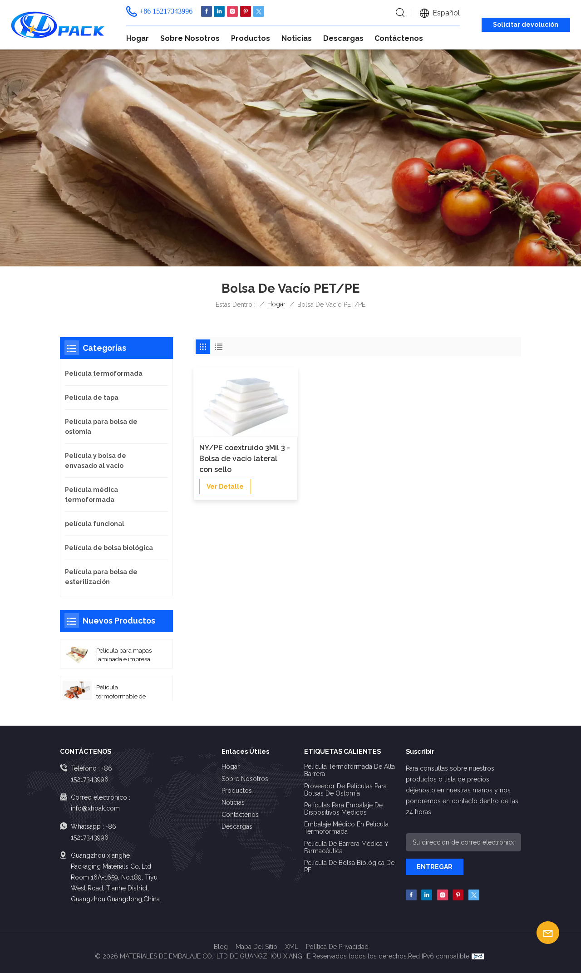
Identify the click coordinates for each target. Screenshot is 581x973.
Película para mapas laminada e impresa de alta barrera (124, 655)
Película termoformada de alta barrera (349, 770)
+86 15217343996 (165, 11)
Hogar (137, 38)
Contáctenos (398, 38)
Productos (250, 38)
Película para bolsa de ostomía (101, 426)
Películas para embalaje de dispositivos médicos (343, 808)
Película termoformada (104, 373)
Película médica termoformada (91, 494)
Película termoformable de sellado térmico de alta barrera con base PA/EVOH (127, 692)
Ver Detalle (225, 486)
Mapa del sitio (256, 946)
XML (291, 946)
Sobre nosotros (190, 38)
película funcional (94, 523)
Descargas (343, 38)
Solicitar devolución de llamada (525, 26)
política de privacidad (337, 946)
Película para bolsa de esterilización (101, 576)
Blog (221, 946)
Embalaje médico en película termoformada (346, 828)
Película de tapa (91, 397)
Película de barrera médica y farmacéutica (346, 847)
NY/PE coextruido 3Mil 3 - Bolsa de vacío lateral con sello (244, 458)
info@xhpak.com (95, 808)
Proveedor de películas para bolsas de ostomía (345, 789)
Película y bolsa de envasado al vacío (95, 460)
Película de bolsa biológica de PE (349, 866)
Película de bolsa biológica (109, 547)
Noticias (296, 38)
